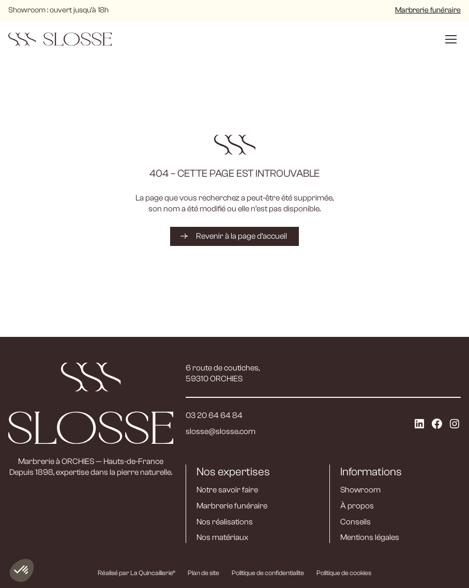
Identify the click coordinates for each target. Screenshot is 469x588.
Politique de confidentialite (268, 573)
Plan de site (203, 573)
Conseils (355, 522)
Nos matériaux (222, 537)
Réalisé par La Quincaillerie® (136, 573)
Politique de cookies (343, 573)
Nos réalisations (224, 522)
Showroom (360, 489)
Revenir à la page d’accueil (241, 236)
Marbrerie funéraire (428, 10)
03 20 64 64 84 (214, 415)
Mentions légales (369, 537)
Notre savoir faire (227, 489)
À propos (357, 505)
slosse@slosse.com (220, 431)
